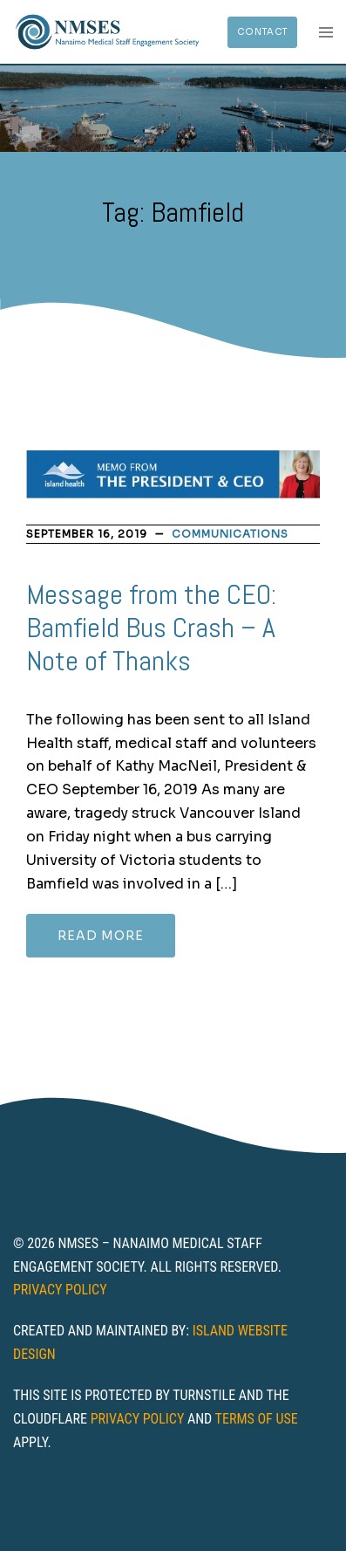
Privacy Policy (60, 1289)
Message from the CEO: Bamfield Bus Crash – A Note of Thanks (151, 628)
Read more (101, 936)
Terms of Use (256, 1418)
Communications (230, 533)
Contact (262, 32)
